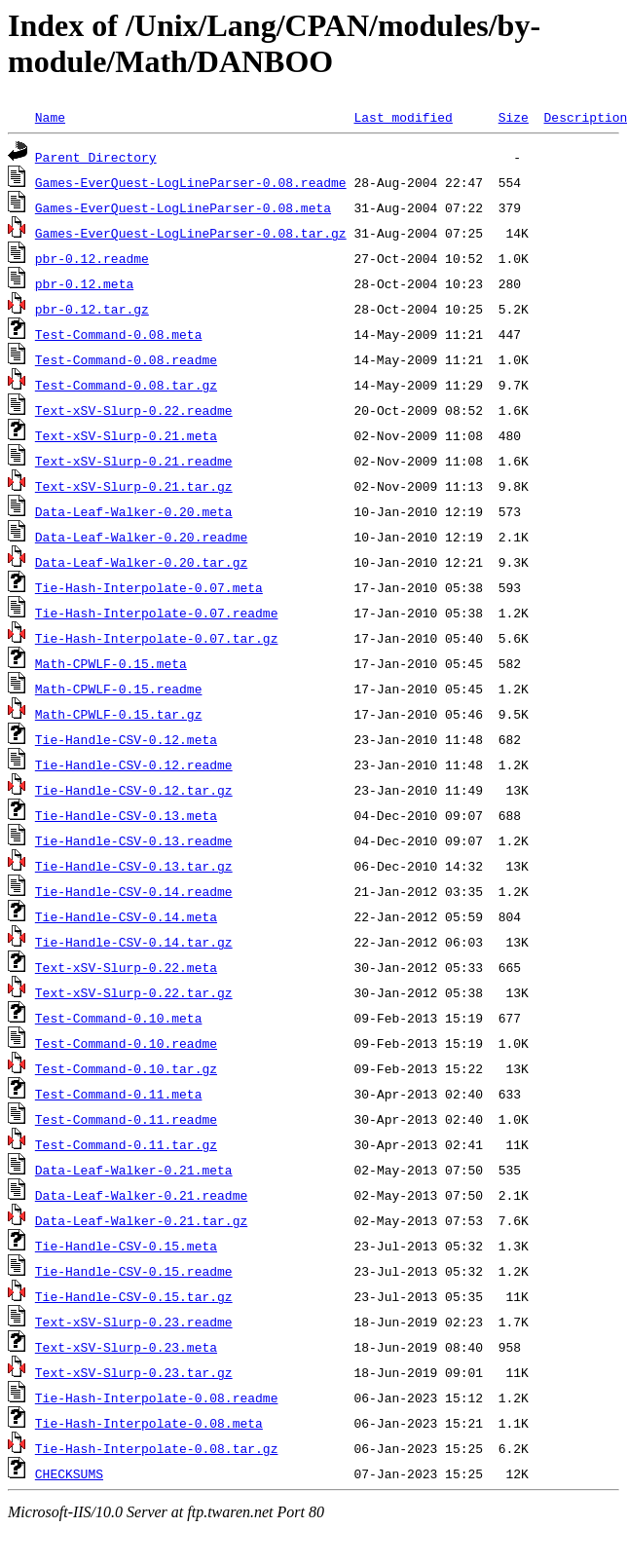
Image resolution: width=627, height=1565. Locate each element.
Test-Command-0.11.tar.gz (126, 1144)
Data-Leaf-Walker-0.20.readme (141, 536)
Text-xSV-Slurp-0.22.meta (126, 967)
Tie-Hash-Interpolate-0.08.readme (156, 1397)
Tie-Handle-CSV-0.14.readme (134, 891)
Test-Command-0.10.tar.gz (126, 1068)
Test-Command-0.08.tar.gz (126, 384)
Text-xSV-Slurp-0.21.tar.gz (134, 486)
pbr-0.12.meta (84, 283)
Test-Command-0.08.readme (126, 359)
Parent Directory (96, 157)
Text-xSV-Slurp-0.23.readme (134, 1321)
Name (50, 117)
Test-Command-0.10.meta (119, 1017)
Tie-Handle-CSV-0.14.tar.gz (134, 941)
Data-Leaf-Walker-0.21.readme (141, 1195)
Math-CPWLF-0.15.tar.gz (119, 714)
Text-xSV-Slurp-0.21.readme (134, 460)
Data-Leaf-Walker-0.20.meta (134, 511)
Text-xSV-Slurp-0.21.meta (126, 435)
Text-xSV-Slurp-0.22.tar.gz (134, 992)
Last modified (402, 117)
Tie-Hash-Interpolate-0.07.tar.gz (156, 638)
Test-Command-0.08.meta (119, 334)
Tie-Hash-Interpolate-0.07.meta (149, 587)
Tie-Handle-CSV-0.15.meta (126, 1245)
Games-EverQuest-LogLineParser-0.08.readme (191, 182)
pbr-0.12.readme (92, 258)
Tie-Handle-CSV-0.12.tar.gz (134, 790)
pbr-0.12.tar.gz (92, 308)
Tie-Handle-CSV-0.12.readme (134, 764)
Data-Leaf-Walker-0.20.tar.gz (141, 562)
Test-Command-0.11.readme (126, 1119)
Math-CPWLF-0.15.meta (111, 663)
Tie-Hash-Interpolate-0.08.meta (149, 1423)
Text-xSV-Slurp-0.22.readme (134, 410)
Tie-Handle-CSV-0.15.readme (134, 1271)
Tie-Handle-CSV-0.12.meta (126, 739)
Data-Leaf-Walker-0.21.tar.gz (141, 1220)
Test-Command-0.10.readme (126, 1043)
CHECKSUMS (69, 1473)
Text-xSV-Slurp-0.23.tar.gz (134, 1372)
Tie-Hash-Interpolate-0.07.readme (156, 612)
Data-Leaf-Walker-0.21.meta (134, 1169)
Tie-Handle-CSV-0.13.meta (126, 815)
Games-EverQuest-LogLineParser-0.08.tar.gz (191, 233)
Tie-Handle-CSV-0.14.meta (126, 916)
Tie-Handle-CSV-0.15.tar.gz (134, 1296)
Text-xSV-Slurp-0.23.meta (126, 1347)
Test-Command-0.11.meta (119, 1093)
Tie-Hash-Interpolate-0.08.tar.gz (156, 1448)
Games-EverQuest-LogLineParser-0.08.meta (183, 207)
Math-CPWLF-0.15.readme (119, 688)
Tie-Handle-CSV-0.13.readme (134, 840)
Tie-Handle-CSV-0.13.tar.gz (134, 866)
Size (513, 117)
